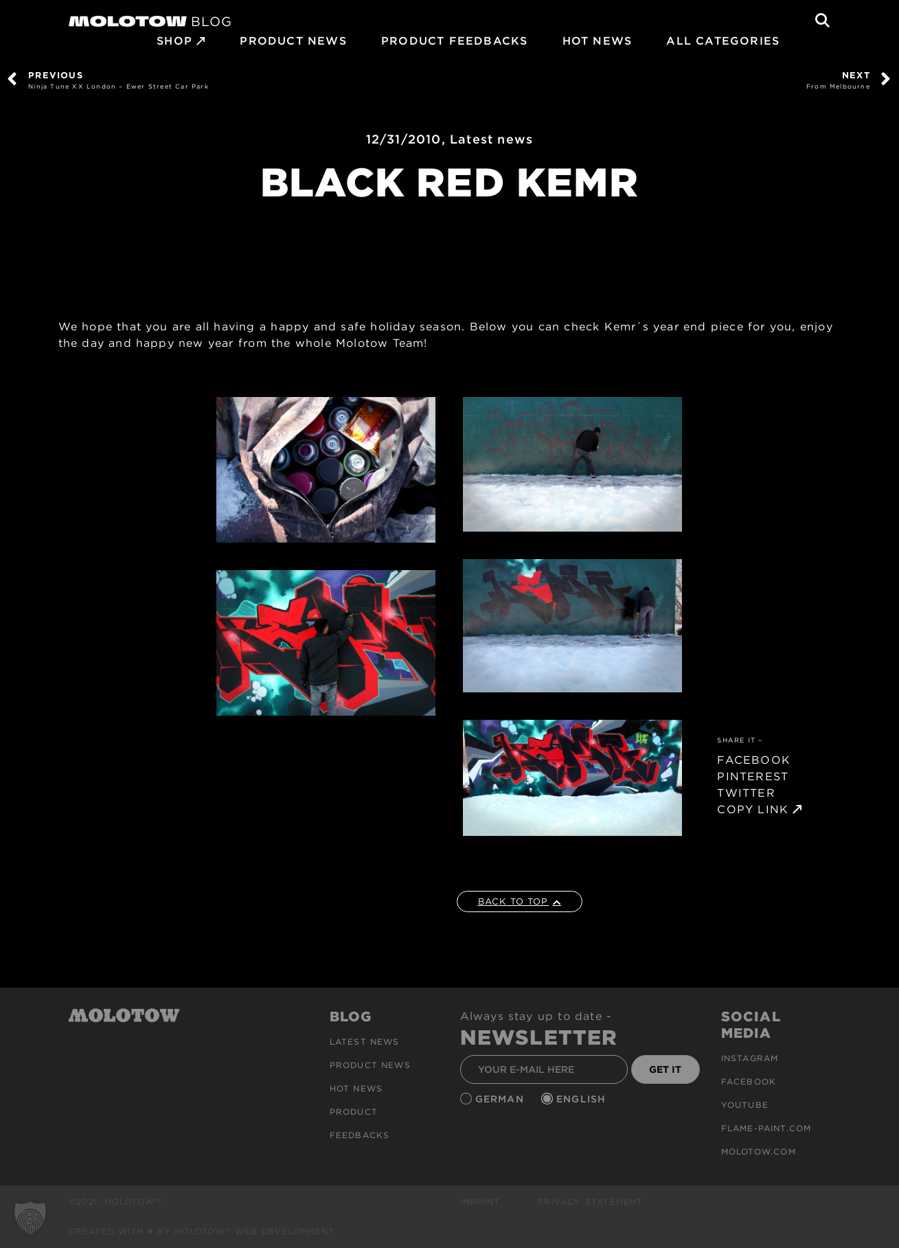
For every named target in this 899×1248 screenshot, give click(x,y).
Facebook (749, 1081)
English (583, 1098)
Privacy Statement (590, 1201)
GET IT (665, 1069)
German (501, 1098)
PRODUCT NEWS (293, 40)
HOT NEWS (597, 40)
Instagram (750, 1058)
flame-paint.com (766, 1128)
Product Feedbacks (454, 40)
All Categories (722, 40)
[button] (30, 1218)
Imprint (480, 1201)
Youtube (745, 1105)
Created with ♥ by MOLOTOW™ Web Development (202, 1231)
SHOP (174, 40)
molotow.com (758, 1151)
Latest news (491, 139)
